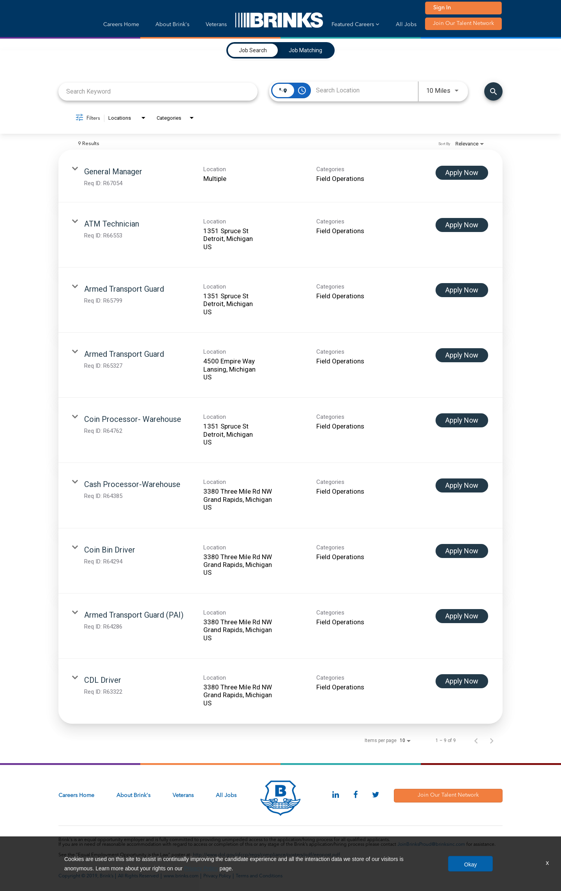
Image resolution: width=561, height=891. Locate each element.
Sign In (442, 8)
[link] (280, 176)
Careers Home (121, 24)
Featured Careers (355, 24)
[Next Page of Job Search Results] (491, 740)
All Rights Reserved (138, 876)
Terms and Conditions (259, 876)
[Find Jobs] (493, 91)
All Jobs (406, 24)
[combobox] (158, 91)
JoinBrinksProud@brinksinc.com (431, 844)
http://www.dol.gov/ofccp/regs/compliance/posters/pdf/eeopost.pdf (266, 855)
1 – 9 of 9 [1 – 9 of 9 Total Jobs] (446, 740)
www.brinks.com (181, 876)
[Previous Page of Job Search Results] (476, 740)
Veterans (216, 24)
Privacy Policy (217, 876)
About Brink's (172, 24)
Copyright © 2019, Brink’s (85, 876)
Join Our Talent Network (463, 23)
